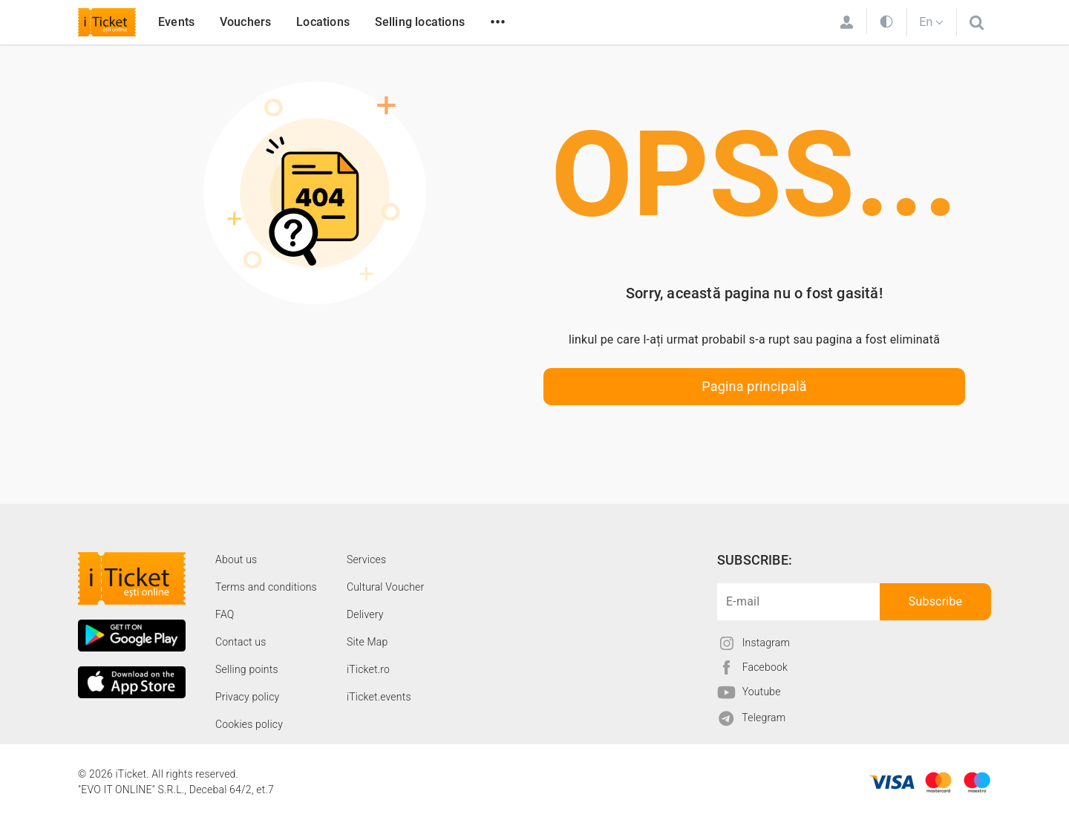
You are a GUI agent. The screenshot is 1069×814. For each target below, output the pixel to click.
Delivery (365, 614)
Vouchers (246, 22)
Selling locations (420, 22)
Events (176, 22)
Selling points (246, 669)
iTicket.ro (368, 669)
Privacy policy (247, 697)
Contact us (241, 642)
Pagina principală (754, 386)
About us (236, 559)
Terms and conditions (266, 587)
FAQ (224, 614)
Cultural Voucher (386, 587)
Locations (323, 22)
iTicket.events (379, 697)
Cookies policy (249, 724)
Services (366, 559)
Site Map (367, 642)
